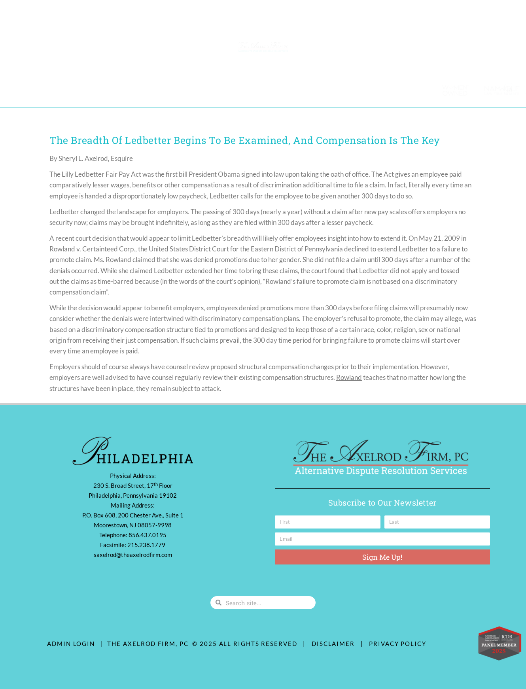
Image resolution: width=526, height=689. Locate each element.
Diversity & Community (155, 90)
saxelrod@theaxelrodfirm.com (133, 554)
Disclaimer (335, 643)
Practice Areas (81, 90)
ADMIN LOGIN (71, 643)
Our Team (29, 90)
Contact (216, 90)
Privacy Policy (397, 643)
